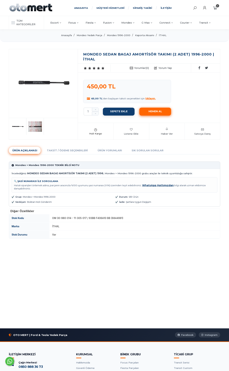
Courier (186, 22)
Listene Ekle (131, 131)
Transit (205, 22)
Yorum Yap (165, 68)
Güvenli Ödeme (85, 368)
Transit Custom (183, 368)
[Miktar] (88, 111)
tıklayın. (150, 98)
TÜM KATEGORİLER (23, 22)
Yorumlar (141, 68)
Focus (73, 22)
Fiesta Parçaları (129, 368)
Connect (166, 22)
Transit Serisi (181, 362)
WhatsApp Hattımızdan (158, 185)
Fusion (108, 22)
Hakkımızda (83, 362)
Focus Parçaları (129, 362)
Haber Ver (167, 131)
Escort (55, 22)
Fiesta (91, 22)
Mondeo (127, 22)
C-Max (147, 22)
